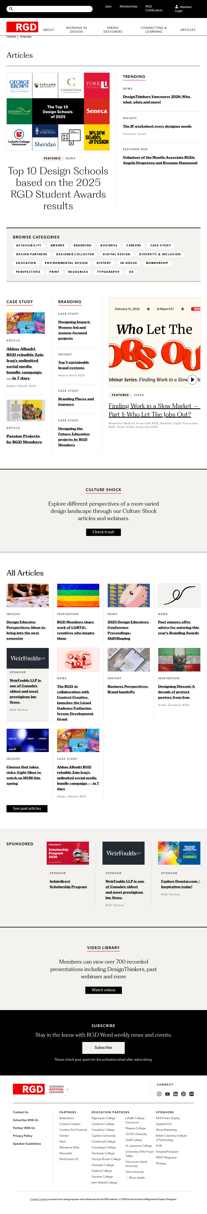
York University (135, 1172)
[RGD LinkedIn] (175, 1094)
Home (11, 37)
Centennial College (104, 1142)
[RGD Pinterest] (183, 1094)
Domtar (64, 1136)
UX (132, 272)
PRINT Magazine (166, 1157)
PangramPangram (167, 1152)
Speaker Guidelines (27, 1144)
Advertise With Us (25, 1120)
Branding (84, 245)
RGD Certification (154, 8)
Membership (128, 6)
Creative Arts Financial (73, 1130)
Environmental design (67, 263)
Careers (136, 245)
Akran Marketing (166, 1130)
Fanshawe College (103, 1153)
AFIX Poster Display (168, 1118)
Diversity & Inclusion (162, 254)
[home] (22, 27)
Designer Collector (76, 254)
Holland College (102, 1171)
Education (26, 263)
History (105, 263)
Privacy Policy (22, 1136)
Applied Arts (164, 1124)
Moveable (65, 1153)
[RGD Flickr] (191, 1094)
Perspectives (28, 272)
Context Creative (69, 1124)
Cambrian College (103, 1124)
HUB (159, 1146)
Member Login (183, 9)
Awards (58, 245)
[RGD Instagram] (159, 1094)
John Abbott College (104, 1183)
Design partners (32, 254)
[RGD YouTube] (167, 1094)
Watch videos (103, 990)
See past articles (27, 809)
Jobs (109, 6)
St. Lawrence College (139, 1146)
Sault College (134, 1140)
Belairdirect (66, 1118)
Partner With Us (24, 1128)
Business (110, 245)
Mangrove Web (69, 1147)
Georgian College (103, 1165)
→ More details (135, 1178)
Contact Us (20, 1112)
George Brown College (106, 1159)
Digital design (118, 254)
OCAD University (136, 1134)
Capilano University (104, 1136)
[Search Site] (53, 9)
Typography (109, 272)
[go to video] (192, 379)
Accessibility (29, 245)
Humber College (102, 1177)
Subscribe (103, 1048)
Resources (79, 272)
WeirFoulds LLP (68, 1159)
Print (55, 272)
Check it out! (103, 532)
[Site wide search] (49, 9)
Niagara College (136, 1128)
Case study (163, 245)
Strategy (161, 1163)
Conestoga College (104, 1147)
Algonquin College (103, 1118)
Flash (62, 1142)
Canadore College (103, 1130)
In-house (130, 263)
